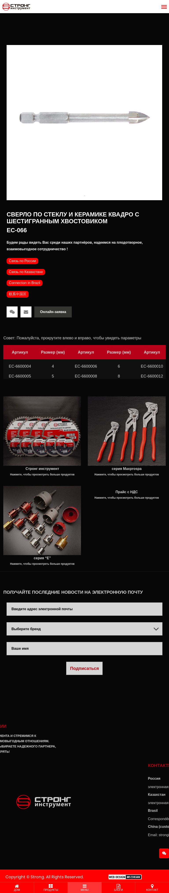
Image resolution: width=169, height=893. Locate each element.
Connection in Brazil (24, 283)
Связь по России (22, 261)
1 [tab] (84, 196)
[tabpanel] (84, 122)
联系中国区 (17, 294)
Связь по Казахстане (26, 272)
